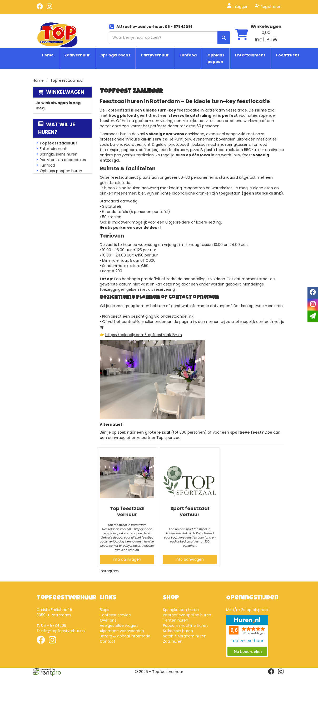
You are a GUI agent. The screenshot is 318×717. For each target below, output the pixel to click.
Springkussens (115, 55)
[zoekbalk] (169, 37)
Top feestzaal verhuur (127, 511)
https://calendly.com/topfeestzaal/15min (143, 334)
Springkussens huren (58, 154)
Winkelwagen (65, 92)
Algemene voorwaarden (122, 630)
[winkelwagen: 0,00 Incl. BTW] (266, 36)
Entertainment (250, 55)
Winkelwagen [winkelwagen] (266, 26)
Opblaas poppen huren (61, 170)
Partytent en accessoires (63, 159)
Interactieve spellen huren (187, 615)
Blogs (104, 609)
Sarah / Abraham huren (184, 636)
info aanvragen (127, 559)
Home (48, 55)
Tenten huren (175, 620)
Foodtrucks (287, 55)
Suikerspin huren (178, 630)
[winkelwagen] (241, 35)
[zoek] (223, 37)
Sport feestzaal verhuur (189, 511)
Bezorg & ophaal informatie (125, 636)
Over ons (108, 620)
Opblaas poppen (215, 58)
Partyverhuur (155, 55)
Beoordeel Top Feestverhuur (247, 636)
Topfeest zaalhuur (58, 143)
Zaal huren (172, 641)
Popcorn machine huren (185, 625)
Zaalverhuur (77, 55)
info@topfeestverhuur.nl (61, 630)
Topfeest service (115, 615)
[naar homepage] (57, 34)
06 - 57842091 (52, 625)
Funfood (188, 55)
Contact (107, 641)
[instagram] (49, 8)
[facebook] (40, 8)
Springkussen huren (181, 609)
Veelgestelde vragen (119, 625)
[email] (312, 316)
